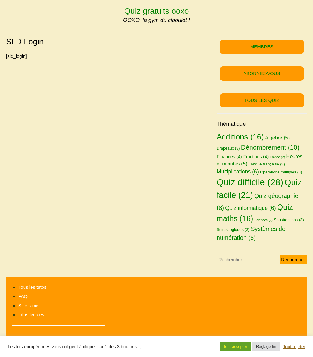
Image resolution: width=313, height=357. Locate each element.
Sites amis (28, 305)
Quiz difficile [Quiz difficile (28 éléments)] (250, 182)
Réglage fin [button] (266, 346)
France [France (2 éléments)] (277, 157)
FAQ (23, 296)
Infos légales (31, 314)
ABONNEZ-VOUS (262, 73)
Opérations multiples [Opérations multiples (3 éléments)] (281, 172)
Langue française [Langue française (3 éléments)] (266, 164)
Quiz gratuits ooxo (156, 11)
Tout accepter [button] (235, 346)
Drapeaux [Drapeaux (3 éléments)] (228, 148)
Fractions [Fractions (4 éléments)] (256, 156)
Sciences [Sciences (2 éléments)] (263, 220)
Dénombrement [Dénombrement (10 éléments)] (270, 147)
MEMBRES (262, 46)
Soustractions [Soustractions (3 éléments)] (289, 220)
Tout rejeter (294, 346)
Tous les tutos (32, 287)
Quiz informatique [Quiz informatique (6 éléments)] (250, 208)
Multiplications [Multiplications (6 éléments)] (238, 172)
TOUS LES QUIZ (261, 100)
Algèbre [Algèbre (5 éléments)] (277, 137)
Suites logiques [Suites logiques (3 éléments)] (233, 229)
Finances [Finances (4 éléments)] (229, 156)
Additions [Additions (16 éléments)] (240, 136)
